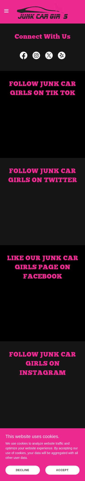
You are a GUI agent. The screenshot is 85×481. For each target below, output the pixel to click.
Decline (22, 470)
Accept (62, 470)
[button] (8, 10)
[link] (42, 11)
